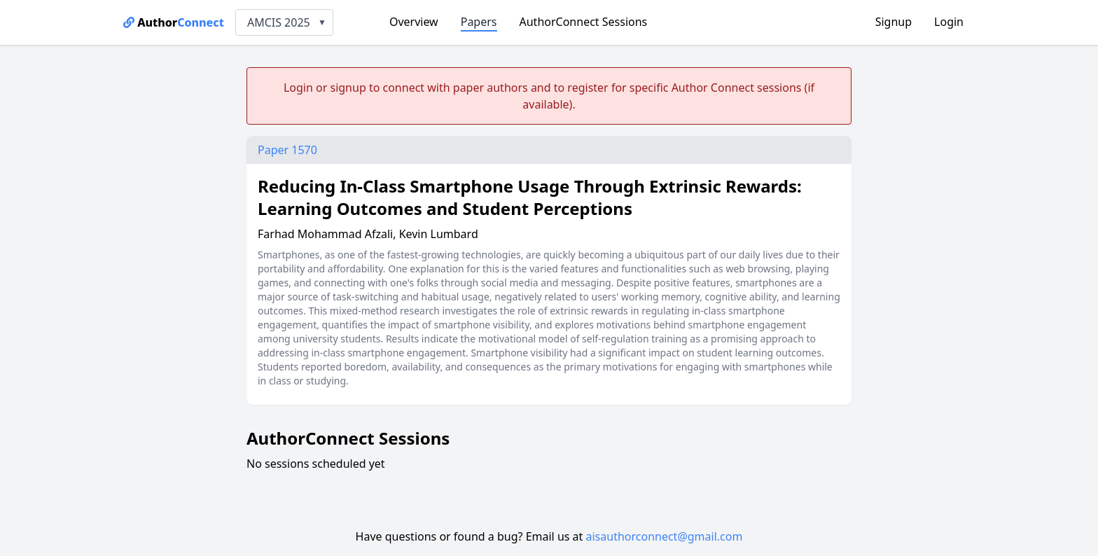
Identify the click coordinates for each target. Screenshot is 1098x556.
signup (348, 87)
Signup (893, 21)
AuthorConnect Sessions (584, 21)
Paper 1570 (287, 150)
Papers (479, 21)
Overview (413, 21)
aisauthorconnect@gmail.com (664, 536)
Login (949, 21)
